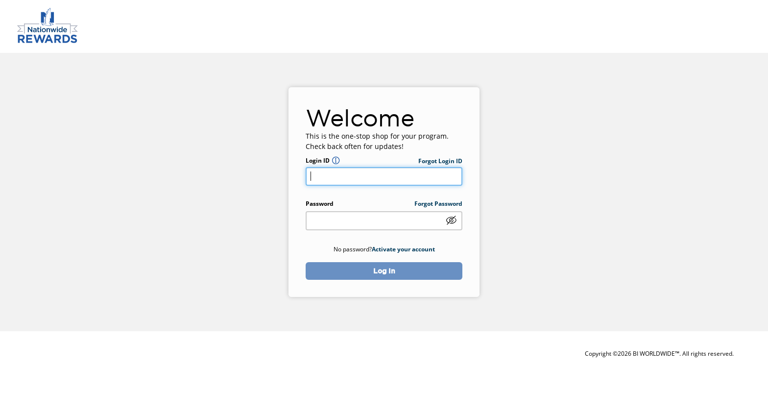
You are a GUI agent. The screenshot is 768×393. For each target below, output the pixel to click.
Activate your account (403, 249)
